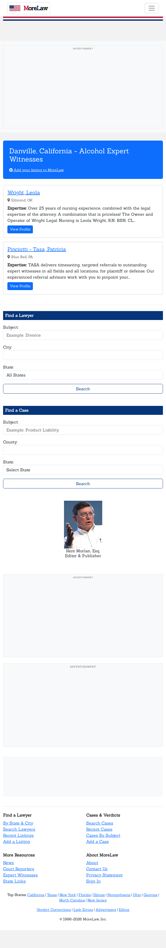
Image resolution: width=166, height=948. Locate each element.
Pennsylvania (118, 895)
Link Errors (83, 909)
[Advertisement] (83, 88)
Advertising (106, 909)
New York (67, 895)
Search (83, 388)
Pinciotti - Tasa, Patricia (36, 249)
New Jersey (97, 900)
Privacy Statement (104, 874)
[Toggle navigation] (152, 8)
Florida (85, 895)
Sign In (93, 881)
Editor (124, 909)
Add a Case (97, 841)
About (92, 862)
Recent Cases (99, 829)
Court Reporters (18, 868)
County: (10, 441)
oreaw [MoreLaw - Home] (28, 8)
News (8, 862)
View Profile (20, 229)
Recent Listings (18, 835)
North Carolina (72, 900)
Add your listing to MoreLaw (36, 170)
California (35, 895)
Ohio (137, 895)
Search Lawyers (19, 829)
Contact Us (97, 868)
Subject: (11, 327)
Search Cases (99, 823)
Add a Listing (16, 841)
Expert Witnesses (20, 874)
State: (8, 367)
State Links (14, 881)
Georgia (150, 895)
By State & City (18, 823)
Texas (52, 895)
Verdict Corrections (53, 909)
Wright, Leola (23, 192)
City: (7, 347)
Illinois (99, 895)
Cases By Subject (103, 835)
